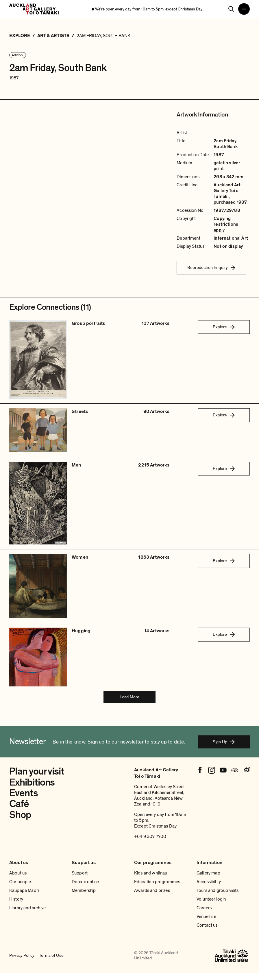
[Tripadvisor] (234, 770)
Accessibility (209, 882)
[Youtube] (223, 770)
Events (23, 793)
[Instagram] (211, 770)
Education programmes (157, 882)
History (16, 899)
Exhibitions (32, 782)
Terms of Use (51, 955)
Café (19, 803)
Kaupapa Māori (24, 890)
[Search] (231, 9)
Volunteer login (211, 899)
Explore (223, 327)
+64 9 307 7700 (150, 836)
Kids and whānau (150, 873)
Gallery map (208, 873)
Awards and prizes (152, 890)
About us (18, 873)
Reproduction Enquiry (211, 267)
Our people (20, 882)
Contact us (207, 925)
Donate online (85, 882)
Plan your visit (36, 771)
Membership (84, 890)
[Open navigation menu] (244, 9)
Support (80, 873)
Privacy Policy (21, 955)
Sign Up (224, 742)
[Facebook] (200, 770)
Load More (129, 697)
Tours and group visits (218, 890)
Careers (204, 908)
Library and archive (27, 908)
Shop (20, 814)
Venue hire (207, 916)
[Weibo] (246, 770)
